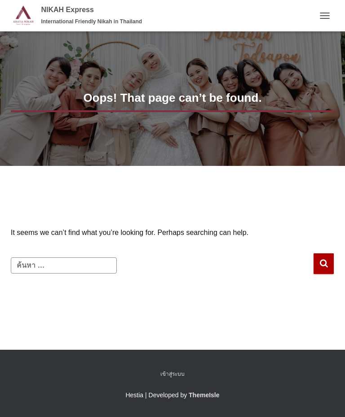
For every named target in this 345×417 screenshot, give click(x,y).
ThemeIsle (204, 395)
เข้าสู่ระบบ (172, 374)
